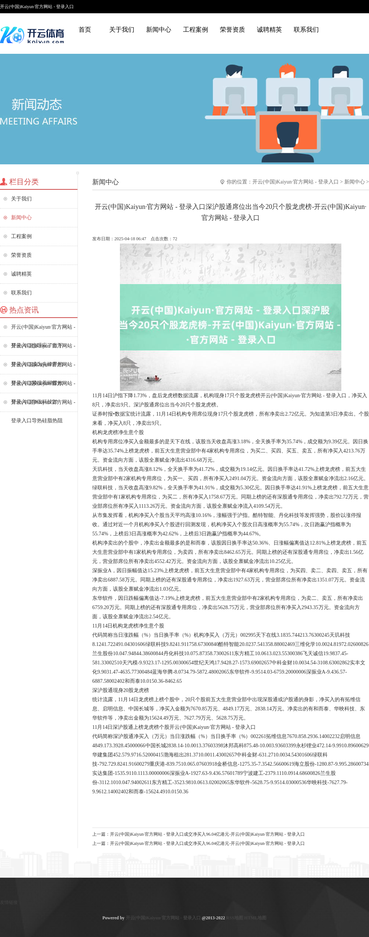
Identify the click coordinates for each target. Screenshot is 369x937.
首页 (85, 29)
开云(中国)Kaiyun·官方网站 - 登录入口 (295, 182)
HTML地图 (255, 917)
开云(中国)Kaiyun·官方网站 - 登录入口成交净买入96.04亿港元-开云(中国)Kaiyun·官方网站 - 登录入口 (207, 834)
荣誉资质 (232, 29)
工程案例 (195, 29)
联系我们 (306, 29)
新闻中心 (158, 29)
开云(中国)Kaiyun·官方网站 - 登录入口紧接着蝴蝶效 (43, 368)
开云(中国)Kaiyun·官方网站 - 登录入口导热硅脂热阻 (43, 405)
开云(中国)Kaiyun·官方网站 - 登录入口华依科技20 (43, 387)
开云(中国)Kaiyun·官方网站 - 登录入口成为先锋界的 (43, 349)
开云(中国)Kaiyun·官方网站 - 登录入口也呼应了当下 (43, 330)
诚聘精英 (269, 29)
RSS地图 (234, 917)
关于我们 (121, 29)
